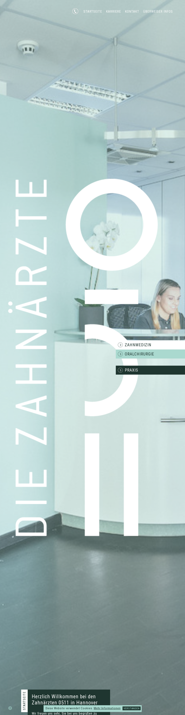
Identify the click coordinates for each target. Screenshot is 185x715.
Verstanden (132, 708)
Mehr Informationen (107, 708)
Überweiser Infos (158, 11)
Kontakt (132, 11)
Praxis (131, 370)
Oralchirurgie (139, 354)
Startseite (92, 11)
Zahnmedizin (138, 344)
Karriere (113, 11)
